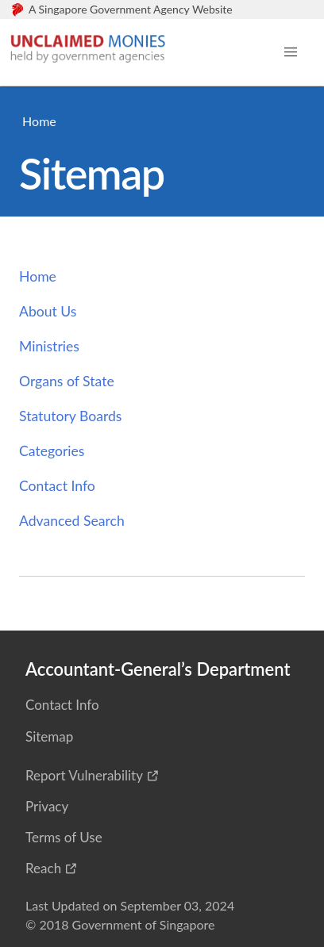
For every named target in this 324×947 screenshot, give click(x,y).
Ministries (49, 346)
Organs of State (66, 381)
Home (39, 120)
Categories (51, 451)
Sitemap (49, 736)
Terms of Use (63, 837)
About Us (47, 311)
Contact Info (57, 485)
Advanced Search (72, 520)
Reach (43, 868)
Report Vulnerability (84, 775)
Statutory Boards (70, 416)
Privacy (46, 806)
